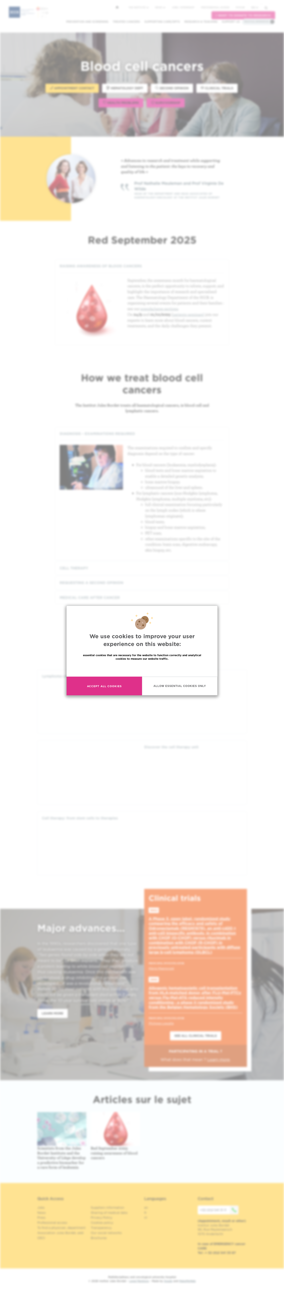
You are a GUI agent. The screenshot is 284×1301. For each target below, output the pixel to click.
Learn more (52, 1013)
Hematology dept (124, 88)
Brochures (99, 1238)
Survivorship (165, 103)
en (254, 7)
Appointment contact (72, 88)
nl (145, 1217)
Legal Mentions (139, 1281)
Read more (142, 668)
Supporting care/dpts (162, 21)
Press (41, 1217)
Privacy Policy (101, 1217)
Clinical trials (217, 88)
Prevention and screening (87, 21)
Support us (231, 21)
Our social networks (106, 1233)
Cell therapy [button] (142, 568)
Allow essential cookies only (180, 685)
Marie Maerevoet (161, 968)
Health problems (121, 103)
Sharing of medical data (109, 1212)
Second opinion (172, 88)
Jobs (41, 1207)
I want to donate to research (243, 15)
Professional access (215, 7)
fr (145, 1212)
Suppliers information (107, 1207)
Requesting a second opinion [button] (142, 583)
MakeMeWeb (187, 1281)
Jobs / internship (183, 7)
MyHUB (240, 7)
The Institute (138, 7)
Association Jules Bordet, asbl (60, 1233)
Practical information (256, 21)
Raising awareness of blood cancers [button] (142, 266)
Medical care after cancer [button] (142, 597)
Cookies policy (102, 1222)
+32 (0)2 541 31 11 (219, 1210)
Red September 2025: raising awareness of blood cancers (114, 1153)
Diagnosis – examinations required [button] (142, 434)
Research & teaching (200, 21)
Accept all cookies (104, 686)
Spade (168, 1281)
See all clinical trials (195, 1035)
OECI (41, 1238)
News (160, 7)
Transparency (101, 1227)
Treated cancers (126, 21)
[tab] (142, 266)
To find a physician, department (61, 1227)
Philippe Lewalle (161, 1023)
